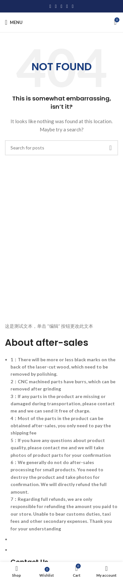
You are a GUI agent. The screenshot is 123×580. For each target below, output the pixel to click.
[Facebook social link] (50, 6)
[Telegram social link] (72, 6)
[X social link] (56, 6)
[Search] (61, 147)
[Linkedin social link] (67, 6)
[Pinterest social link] (61, 6)
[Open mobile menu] (14, 22)
